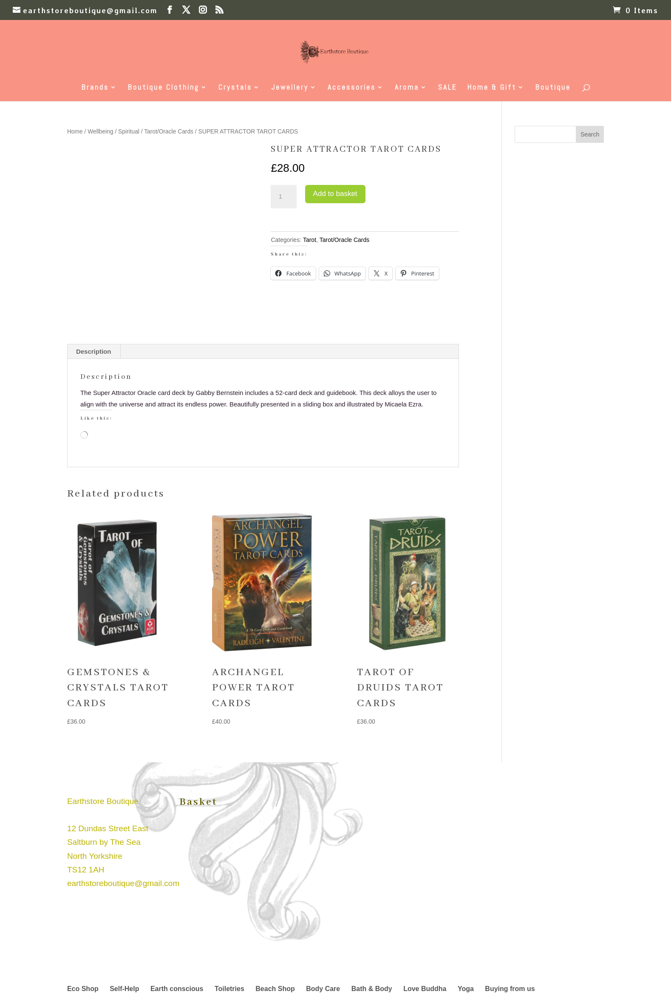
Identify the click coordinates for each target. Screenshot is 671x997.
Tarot (309, 239)
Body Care (323, 988)
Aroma (407, 88)
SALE (447, 88)
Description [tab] (93, 351)
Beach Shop (274, 988)
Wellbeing (100, 131)
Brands (95, 88)
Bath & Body (371, 988)
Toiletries (229, 988)
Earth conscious (176, 988)
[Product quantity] (283, 197)
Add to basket (335, 194)
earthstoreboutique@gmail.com (123, 883)
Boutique (553, 88)
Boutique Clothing (163, 88)
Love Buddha (424, 988)
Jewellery (290, 88)
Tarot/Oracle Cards (168, 131)
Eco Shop (83, 988)
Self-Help (124, 988)
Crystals (235, 88)
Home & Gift (491, 88)
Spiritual (128, 131)
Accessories (352, 88)
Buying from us (510, 988)
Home (75, 131)
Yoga (466, 988)
